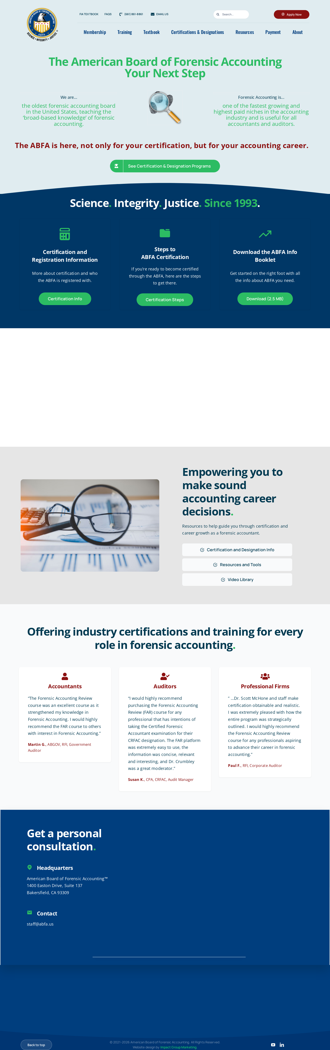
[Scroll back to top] (36, 1045)
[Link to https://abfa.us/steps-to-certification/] (165, 233)
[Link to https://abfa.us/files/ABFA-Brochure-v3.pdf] (265, 234)
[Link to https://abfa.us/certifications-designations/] (65, 234)
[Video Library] (237, 579)
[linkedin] (282, 1045)
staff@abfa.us (40, 924)
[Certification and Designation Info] (237, 549)
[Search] (217, 14)
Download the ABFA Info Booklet (265, 255)
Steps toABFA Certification (165, 253)
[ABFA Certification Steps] (165, 299)
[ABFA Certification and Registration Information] (65, 298)
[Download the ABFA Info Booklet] (265, 298)
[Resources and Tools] (237, 564)
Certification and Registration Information (65, 255)
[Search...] (231, 14)
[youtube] (273, 1045)
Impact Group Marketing (178, 1047)
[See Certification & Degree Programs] (165, 166)
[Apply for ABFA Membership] (291, 14)
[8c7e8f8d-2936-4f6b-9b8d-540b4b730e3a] (42, 5)
